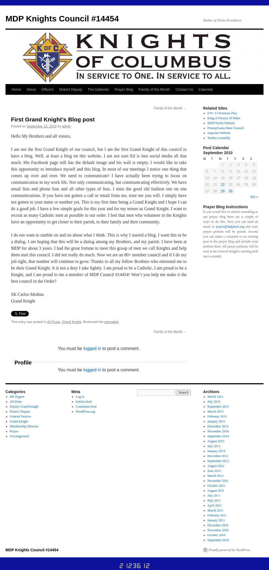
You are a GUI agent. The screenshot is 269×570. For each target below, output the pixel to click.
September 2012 (218, 461)
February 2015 (217, 416)
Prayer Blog (123, 89)
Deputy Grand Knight (24, 406)
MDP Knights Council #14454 (62, 18)
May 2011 (214, 500)
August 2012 (216, 466)
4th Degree (17, 397)
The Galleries (98, 89)
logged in (92, 348)
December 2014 (218, 426)
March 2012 (215, 476)
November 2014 (218, 431)
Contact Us (184, 89)
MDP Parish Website (221, 123)
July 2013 (214, 446)
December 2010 (218, 525)
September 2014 (218, 436)
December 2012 (218, 456)
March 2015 (215, 411)
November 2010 (218, 530)
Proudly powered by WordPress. (230, 550)
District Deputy (70, 89)
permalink (111, 322)
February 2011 (217, 515)
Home (16, 89)
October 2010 (217, 535)
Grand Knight (71, 322)
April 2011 (215, 505)
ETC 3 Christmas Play (222, 113)
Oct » (254, 197)
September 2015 (218, 406)
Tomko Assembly (219, 138)
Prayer (14, 431)
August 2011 (216, 491)
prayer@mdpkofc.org (230, 227)
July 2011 (214, 495)
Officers (47, 89)
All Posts (53, 322)
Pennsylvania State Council (226, 128)
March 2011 (215, 510)
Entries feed (84, 402)
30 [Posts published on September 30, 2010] (230, 191)
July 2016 (214, 402)
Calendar (205, 89)
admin (66, 126)
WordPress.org (85, 411)
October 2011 (216, 486)
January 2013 (216, 451)
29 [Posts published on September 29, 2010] (223, 191)
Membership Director (24, 426)
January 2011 (216, 520)
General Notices (20, 416)
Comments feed (86, 406)
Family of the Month (154, 89)
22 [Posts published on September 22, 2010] (223, 185)
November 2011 (218, 481)
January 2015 (216, 421)
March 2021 (215, 397)
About (31, 89)
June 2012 (214, 471)
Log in (80, 397)
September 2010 (218, 540)
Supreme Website (219, 133)
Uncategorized (19, 436)
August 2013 (216, 441)
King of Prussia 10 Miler (224, 118)
